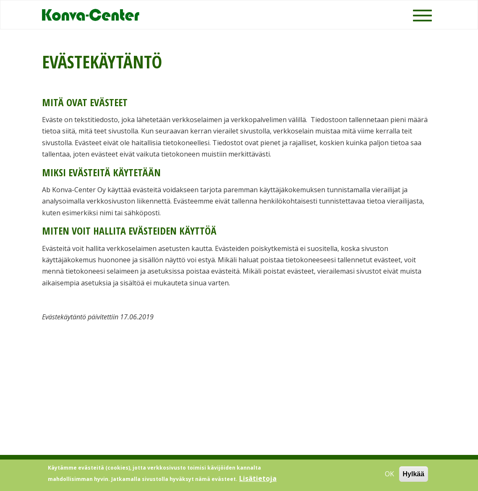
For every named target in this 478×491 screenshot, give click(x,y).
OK (389, 476)
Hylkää (414, 476)
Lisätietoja (258, 481)
